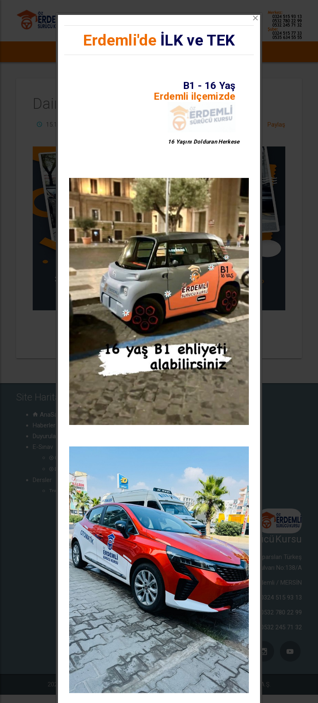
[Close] (255, 18)
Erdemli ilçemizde (194, 96)
